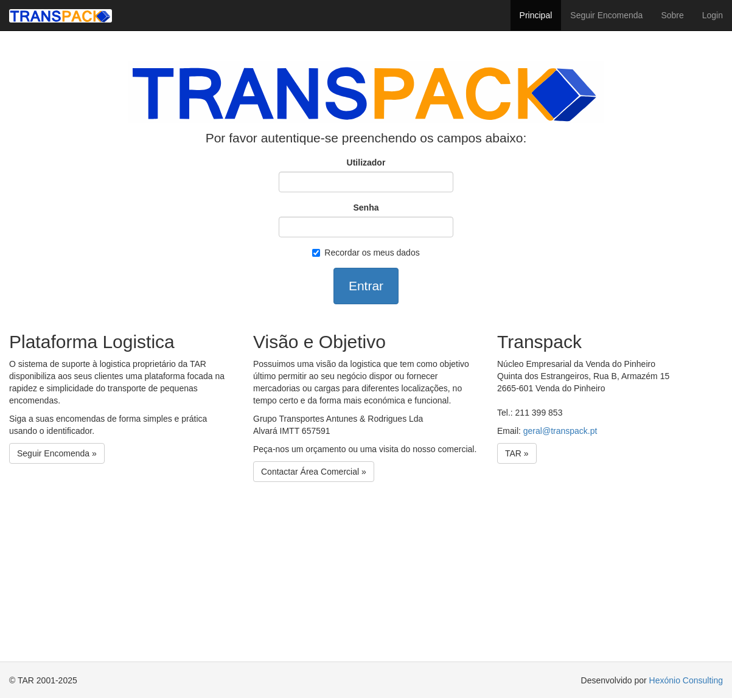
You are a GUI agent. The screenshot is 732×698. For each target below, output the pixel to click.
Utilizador (366, 162)
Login (712, 15)
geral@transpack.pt (560, 431)
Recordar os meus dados (365, 252)
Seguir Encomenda (606, 15)
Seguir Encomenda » (57, 453)
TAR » (517, 453)
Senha (365, 207)
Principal (536, 15)
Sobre (672, 15)
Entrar (366, 286)
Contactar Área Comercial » (313, 471)
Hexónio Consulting (686, 680)
